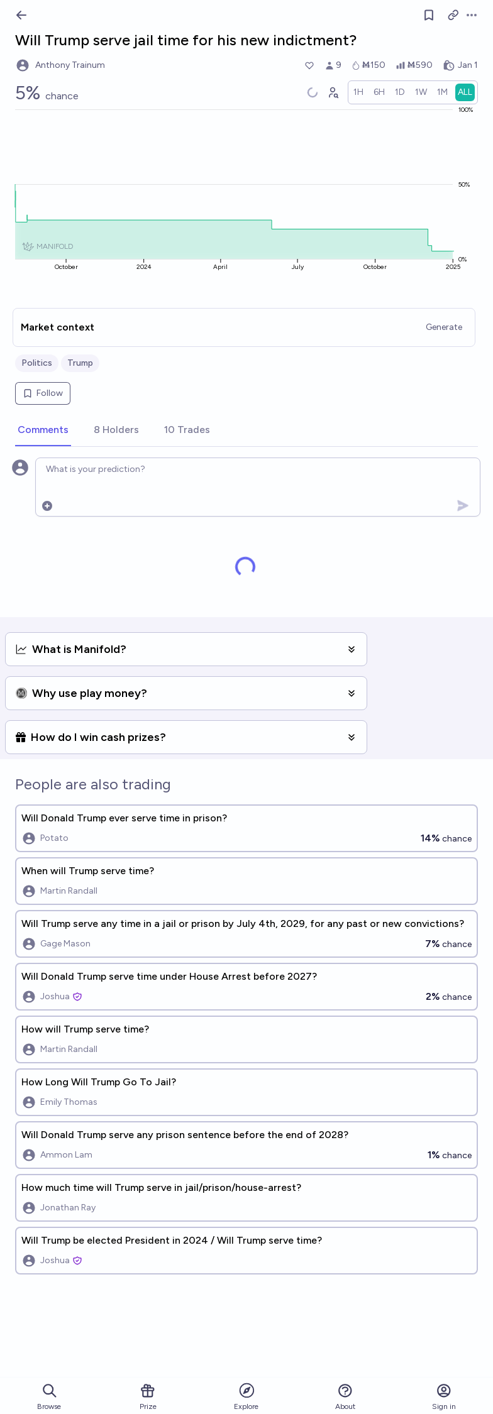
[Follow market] (428, 15)
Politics (36, 363)
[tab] (43, 430)
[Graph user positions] (332, 92)
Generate (444, 327)
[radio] (358, 92)
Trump (80, 363)
